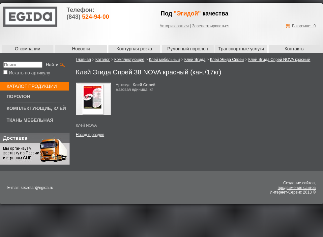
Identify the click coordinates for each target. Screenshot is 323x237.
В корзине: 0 (304, 26)
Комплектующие (129, 59)
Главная (83, 59)
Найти (52, 64)
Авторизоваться (174, 26)
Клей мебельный (164, 59)
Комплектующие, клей (36, 108)
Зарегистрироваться (210, 26)
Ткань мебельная (30, 120)
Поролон (18, 96)
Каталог (102, 59)
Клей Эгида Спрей (227, 59)
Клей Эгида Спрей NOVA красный (279, 59)
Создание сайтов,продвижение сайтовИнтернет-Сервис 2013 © (293, 188)
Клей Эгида (194, 59)
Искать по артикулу (26, 72)
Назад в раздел (90, 134)
